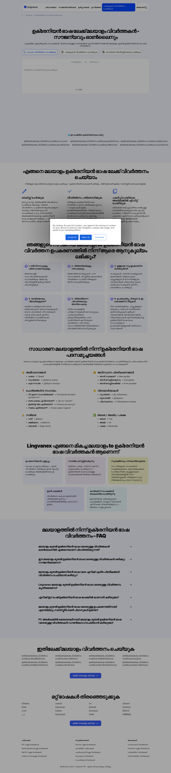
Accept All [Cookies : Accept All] (72, 237)
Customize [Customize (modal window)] (99, 237)
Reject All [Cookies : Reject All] (86, 237)
